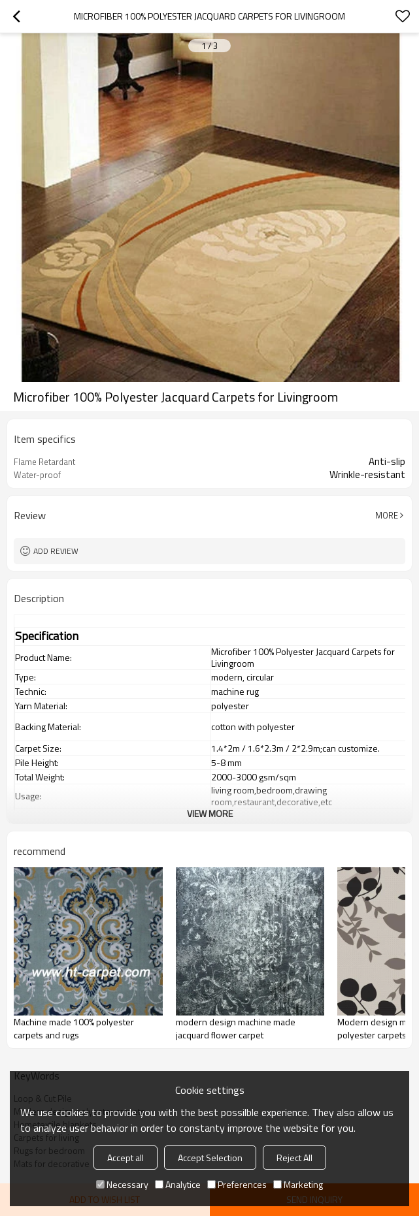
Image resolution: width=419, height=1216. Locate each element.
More (386, 515)
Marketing (298, 1184)
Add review (55, 551)
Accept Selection (210, 1157)
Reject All (294, 1157)
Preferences (237, 1184)
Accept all (125, 1157)
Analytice (178, 1184)
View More (210, 813)
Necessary (122, 1184)
